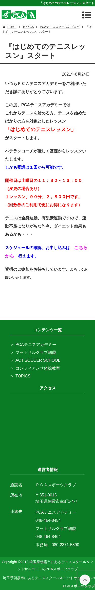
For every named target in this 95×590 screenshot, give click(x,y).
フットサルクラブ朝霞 (35, 352)
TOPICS (22, 376)
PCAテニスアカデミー (35, 344)
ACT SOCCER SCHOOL (37, 360)
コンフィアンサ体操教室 (37, 368)
